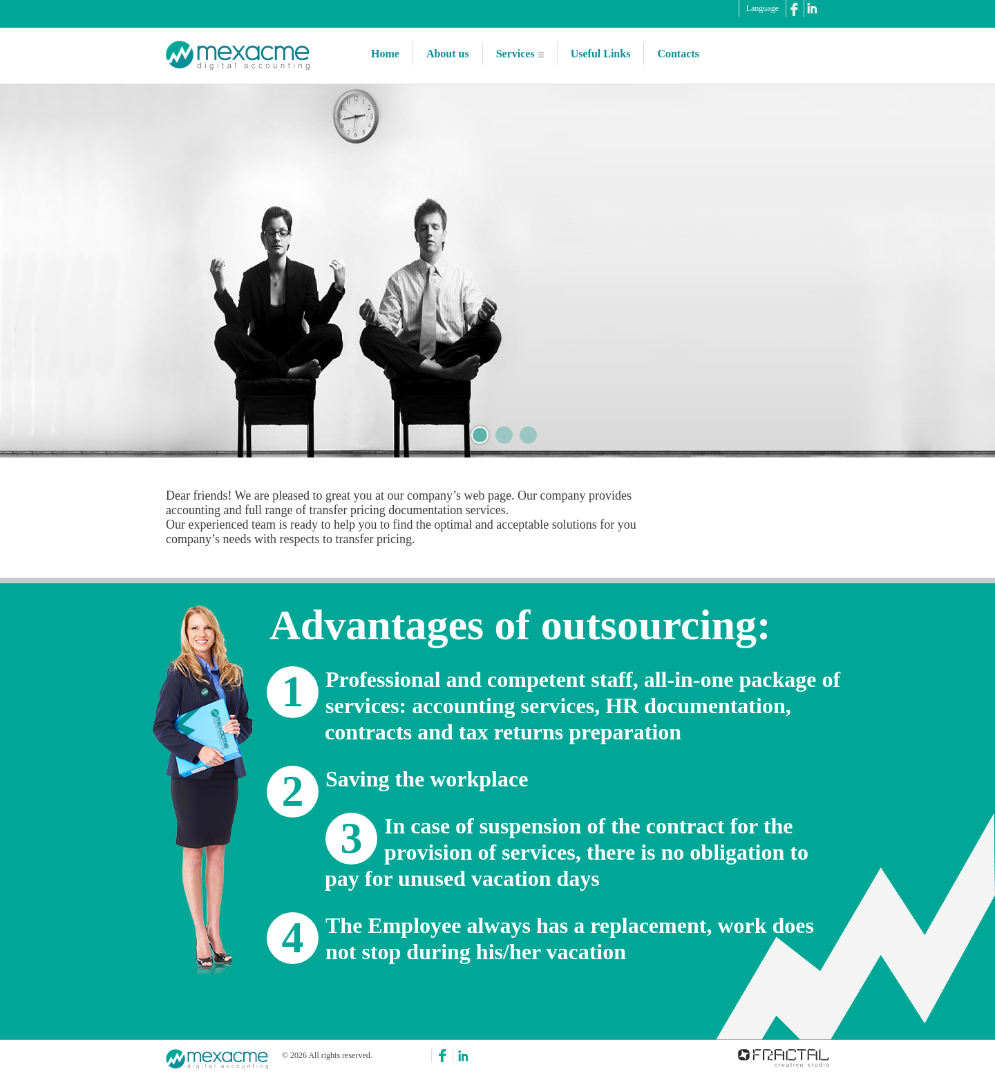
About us (447, 53)
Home (385, 53)
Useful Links (601, 53)
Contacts (678, 53)
